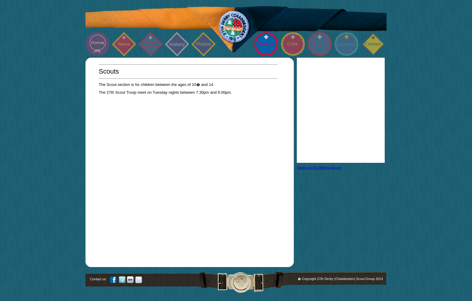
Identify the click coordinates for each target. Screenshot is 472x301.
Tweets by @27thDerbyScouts (319, 167)
